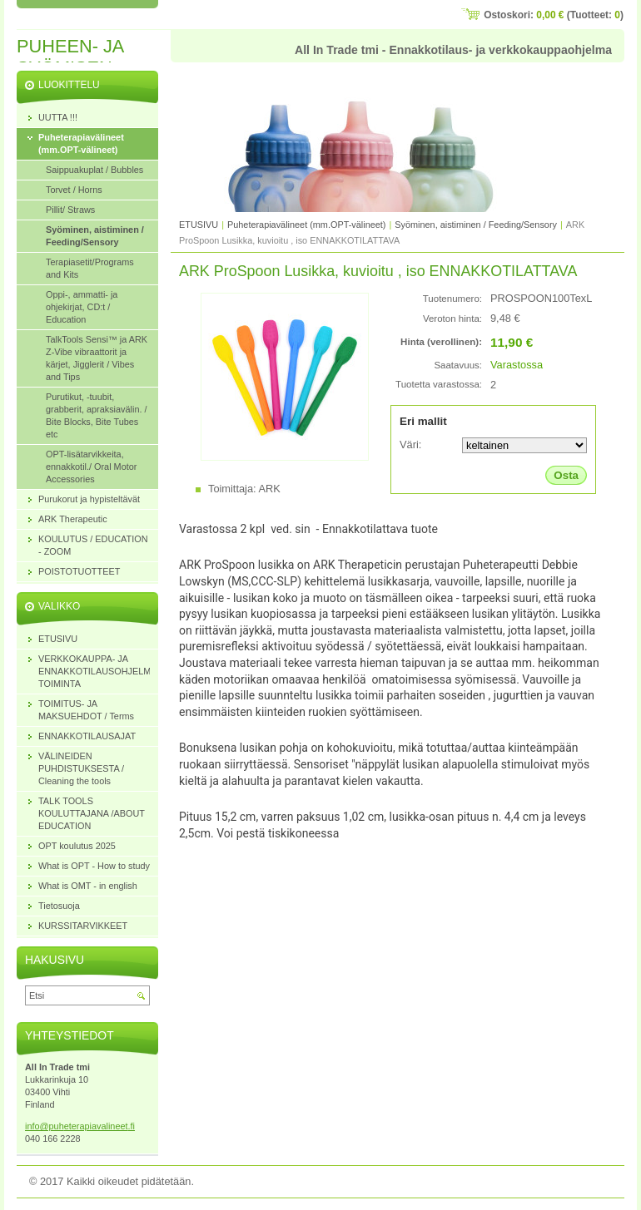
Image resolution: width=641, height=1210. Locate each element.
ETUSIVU (198, 225)
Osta (566, 475)
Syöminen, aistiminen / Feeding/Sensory (476, 225)
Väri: (410, 444)
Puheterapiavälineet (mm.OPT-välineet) (306, 225)
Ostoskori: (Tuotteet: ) (554, 15)
